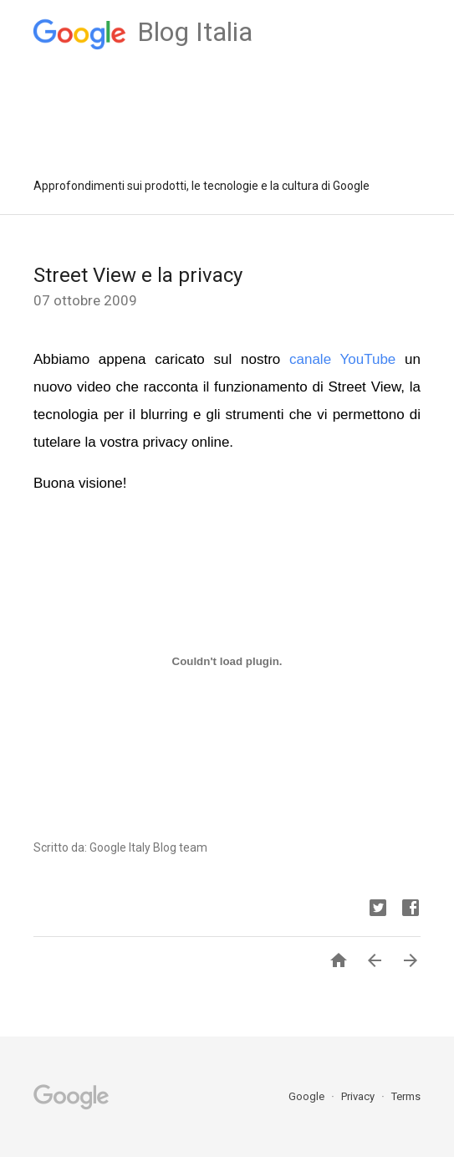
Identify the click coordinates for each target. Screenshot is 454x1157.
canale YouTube (342, 359)
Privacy (359, 1096)
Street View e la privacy (137, 275)
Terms (406, 1096)
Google (307, 1096)
